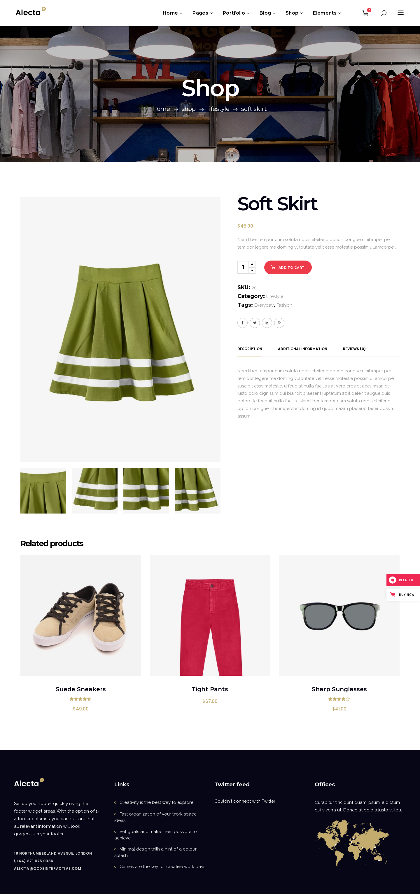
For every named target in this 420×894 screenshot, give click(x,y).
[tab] (249, 349)
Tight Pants (210, 689)
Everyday (264, 305)
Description (249, 348)
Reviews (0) (354, 348)
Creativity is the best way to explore (156, 802)
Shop (189, 108)
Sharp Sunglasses (339, 689)
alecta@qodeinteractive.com (47, 868)
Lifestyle (218, 108)
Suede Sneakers (81, 689)
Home (161, 108)
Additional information (302, 348)
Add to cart (292, 268)
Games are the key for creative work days (162, 866)
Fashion (284, 305)
